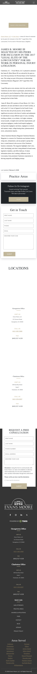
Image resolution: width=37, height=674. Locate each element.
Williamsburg (18, 665)
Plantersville (10, 663)
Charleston (10, 646)
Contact (18, 620)
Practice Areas (18, 609)
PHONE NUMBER (10, 449)
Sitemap (18, 627)
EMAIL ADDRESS (10, 454)
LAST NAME (8, 220)
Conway (26, 644)
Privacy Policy (18, 631)
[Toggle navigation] (33, 2)
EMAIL (6, 231)
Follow (18, 199)
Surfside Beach (27, 663)
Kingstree (27, 653)
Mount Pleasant (27, 656)
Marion (10, 656)
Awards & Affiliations (18, 612)
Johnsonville (10, 653)
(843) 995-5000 (20, 3)
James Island (27, 649)
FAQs (18, 616)
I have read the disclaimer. (13, 480)
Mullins (10, 658)
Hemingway (10, 649)
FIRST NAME (8, 215)
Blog (18, 624)
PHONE (6, 226)
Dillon (27, 646)
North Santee (10, 661)
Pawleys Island (27, 661)
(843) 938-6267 (17, 399)
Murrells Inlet (27, 658)
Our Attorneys (18, 605)
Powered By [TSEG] (18, 521)
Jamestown (10, 651)
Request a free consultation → (18, 25)
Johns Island (27, 651)
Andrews (10, 644)
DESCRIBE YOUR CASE (11, 236)
